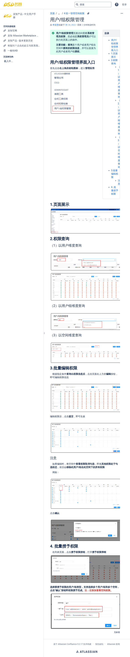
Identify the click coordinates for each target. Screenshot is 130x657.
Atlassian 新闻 (113, 644)
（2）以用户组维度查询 (119, 117)
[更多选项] (122, 13)
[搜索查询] (93, 4)
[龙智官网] (22, 30)
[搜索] (77, 4)
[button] (116, 4)
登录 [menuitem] (124, 4)
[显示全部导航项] (59, 13)
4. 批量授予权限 (114, 190)
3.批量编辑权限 (114, 173)
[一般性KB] (22, 50)
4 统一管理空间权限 (74, 13)
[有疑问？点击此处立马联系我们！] (22, 45)
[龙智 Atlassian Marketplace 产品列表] (22, 35)
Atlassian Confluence (67, 644)
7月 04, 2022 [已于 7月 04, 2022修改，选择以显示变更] (70, 25)
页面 (52, 13)
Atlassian (86, 651)
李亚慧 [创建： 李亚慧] (56, 25)
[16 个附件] (88, 13)
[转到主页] (12, 4)
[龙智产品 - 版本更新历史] (22, 40)
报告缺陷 (99, 644)
